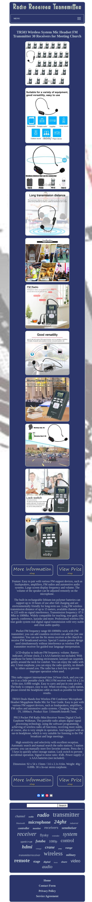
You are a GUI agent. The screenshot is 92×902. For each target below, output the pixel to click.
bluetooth (20, 823)
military (71, 855)
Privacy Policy (47, 890)
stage (36, 861)
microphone (39, 822)
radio (43, 815)
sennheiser (69, 828)
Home (47, 880)
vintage (38, 849)
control (67, 840)
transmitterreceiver (29, 855)
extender (55, 836)
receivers (51, 827)
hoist (56, 862)
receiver (26, 834)
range (69, 847)
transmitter (66, 814)
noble (31, 816)
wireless (53, 853)
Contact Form (47, 885)
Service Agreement (47, 896)
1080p (53, 841)
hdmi (27, 846)
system (70, 834)
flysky (44, 835)
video (75, 861)
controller (23, 828)
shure (64, 861)
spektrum (26, 842)
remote (22, 860)
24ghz (60, 821)
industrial (74, 823)
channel (20, 816)
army (60, 849)
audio (47, 866)
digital (46, 861)
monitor (37, 828)
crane (50, 847)
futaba (40, 841)
